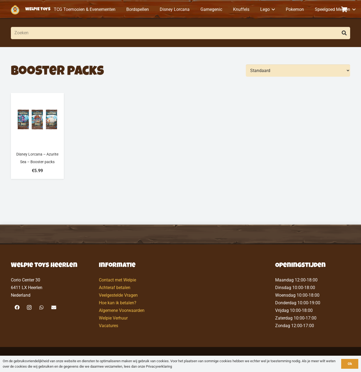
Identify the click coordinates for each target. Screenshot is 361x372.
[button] (272, 9)
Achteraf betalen (114, 287)
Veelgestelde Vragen (118, 295)
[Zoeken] (180, 33)
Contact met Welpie (117, 280)
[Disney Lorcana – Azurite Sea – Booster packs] (37, 136)
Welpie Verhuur (113, 318)
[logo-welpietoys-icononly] (15, 9)
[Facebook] (17, 307)
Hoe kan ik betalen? (117, 302)
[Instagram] (29, 307)
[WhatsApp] (41, 307)
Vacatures (108, 325)
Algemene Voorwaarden (122, 310)
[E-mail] (54, 307)
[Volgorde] (298, 70)
